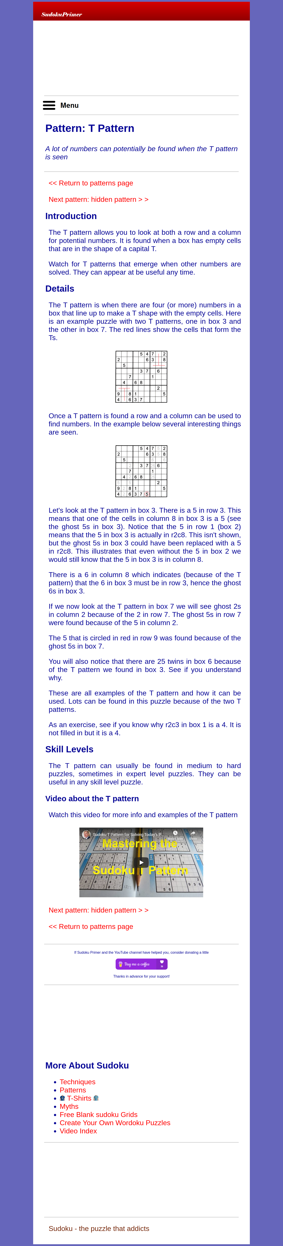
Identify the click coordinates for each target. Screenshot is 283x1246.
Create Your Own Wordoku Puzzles (115, 1123)
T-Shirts (79, 1098)
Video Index (78, 1131)
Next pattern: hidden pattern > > (99, 199)
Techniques (78, 1082)
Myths (69, 1106)
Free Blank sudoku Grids (99, 1115)
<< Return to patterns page (91, 183)
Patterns (73, 1090)
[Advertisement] (141, 58)
